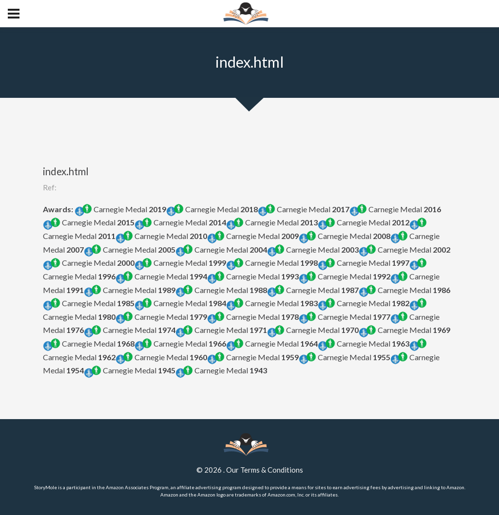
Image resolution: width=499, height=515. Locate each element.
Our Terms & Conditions (264, 469)
